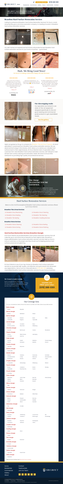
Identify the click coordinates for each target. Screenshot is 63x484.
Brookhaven (10, 358)
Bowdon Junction (11, 325)
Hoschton (22, 420)
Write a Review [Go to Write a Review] (33, 2)
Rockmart (22, 439)
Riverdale (34, 379)
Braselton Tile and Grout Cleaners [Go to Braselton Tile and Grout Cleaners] (42, 144)
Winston (46, 362)
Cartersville (9, 319)
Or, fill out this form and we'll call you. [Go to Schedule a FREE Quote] (47, 290)
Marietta (34, 342)
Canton (34, 330)
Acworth (9, 330)
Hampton (9, 414)
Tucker (46, 358)
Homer (8, 309)
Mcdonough (35, 416)
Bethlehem (22, 313)
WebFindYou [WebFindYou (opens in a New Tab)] (56, 480)
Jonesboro (22, 367)
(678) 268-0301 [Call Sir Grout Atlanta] (54, 2)
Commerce (9, 422)
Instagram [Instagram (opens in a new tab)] (20, 474)
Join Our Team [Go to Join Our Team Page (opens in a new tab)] (23, 470)
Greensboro (10, 394)
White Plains (34, 394)
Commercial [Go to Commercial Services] (33, 5)
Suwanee (34, 401)
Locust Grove (35, 414)
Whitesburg (34, 325)
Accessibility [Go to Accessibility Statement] (7, 480)
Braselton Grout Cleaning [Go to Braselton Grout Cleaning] (41, 212)
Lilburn (21, 401)
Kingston (22, 319)
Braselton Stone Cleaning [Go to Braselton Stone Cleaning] (14, 224)
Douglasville (10, 362)
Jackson (9, 416)
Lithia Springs (22, 362)
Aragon (9, 439)
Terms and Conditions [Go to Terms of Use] (21, 480)
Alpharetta (9, 377)
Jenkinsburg (22, 414)
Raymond (22, 346)
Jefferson (22, 422)
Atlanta (9, 334)
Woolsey (47, 367)
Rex (45, 414)
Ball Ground (22, 330)
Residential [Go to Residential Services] (26, 5)
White (46, 318)
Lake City (22, 336)
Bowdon (9, 324)
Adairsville (9, 318)
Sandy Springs (48, 377)
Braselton (9, 420)
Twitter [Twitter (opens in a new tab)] (26, 474)
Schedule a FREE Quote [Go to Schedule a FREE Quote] (41, 2)
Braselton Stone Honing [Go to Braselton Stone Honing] (13, 227)
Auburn (9, 313)
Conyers (9, 444)
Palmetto (22, 381)
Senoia (33, 367)
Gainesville (9, 410)
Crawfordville (10, 448)
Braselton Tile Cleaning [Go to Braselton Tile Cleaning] (40, 215)
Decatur (21, 358)
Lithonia (34, 358)
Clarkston (22, 355)
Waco (33, 324)
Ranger (34, 389)
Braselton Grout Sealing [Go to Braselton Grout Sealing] (13, 215)
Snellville (34, 400)
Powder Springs (48, 340)
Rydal (33, 318)
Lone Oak (9, 346)
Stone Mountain (48, 356)
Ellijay (8, 385)
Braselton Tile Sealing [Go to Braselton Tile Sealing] (13, 218)
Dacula (9, 400)
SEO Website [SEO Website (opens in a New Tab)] (51, 480)
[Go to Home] (13, 4)
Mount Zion (22, 325)
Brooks (8, 367)
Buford (8, 398)
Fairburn (9, 381)
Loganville (9, 452)
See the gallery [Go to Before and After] (43, 120)
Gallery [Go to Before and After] (39, 5)
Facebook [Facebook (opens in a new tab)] (23, 474)
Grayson (22, 398)
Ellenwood (34, 356)
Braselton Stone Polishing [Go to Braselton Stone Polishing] (41, 227)
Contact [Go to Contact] (56, 5)
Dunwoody (34, 355)
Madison (22, 394)
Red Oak (34, 377)
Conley (21, 356)
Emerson (22, 318)
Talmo (33, 422)
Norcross (34, 398)
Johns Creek (22, 377)
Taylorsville (34, 319)
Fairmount (22, 389)
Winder (33, 313)
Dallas (8, 431)
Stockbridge (47, 416)
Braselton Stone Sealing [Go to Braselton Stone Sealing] (40, 224)
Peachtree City (23, 369)
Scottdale (47, 355)
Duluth (8, 401)
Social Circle (22, 452)
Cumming (9, 373)
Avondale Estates (11, 356)
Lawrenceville (23, 400)
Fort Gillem (9, 336)
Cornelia (21, 406)
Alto (8, 406)
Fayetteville (9, 369)
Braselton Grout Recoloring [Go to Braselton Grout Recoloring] (14, 212)
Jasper (8, 435)
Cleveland (9, 456)
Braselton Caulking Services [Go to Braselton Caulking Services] (42, 218)
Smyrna (46, 342)
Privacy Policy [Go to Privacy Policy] (13, 480)
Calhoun (9, 389)
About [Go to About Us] (43, 5)
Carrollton (22, 324)
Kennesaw (22, 342)
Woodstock (47, 330)
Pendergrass (35, 420)
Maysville (22, 309)
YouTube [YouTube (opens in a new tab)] (29, 474)
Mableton (34, 340)
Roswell (34, 381)
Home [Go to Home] (7, 466)
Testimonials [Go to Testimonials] (50, 5)
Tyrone (33, 369)
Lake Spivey (34, 334)
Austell (21, 340)
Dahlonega (9, 426)
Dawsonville (9, 350)
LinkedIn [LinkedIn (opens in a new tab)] (32, 474)
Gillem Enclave (23, 334)
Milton (21, 379)
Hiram (21, 431)
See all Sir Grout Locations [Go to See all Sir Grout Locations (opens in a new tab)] (25, 459)
